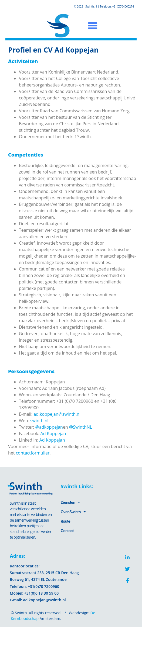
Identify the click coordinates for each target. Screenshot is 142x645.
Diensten (70, 502)
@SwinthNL (80, 427)
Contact (67, 530)
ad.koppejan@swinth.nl (56, 414)
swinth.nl (39, 421)
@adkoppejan (49, 427)
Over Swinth (73, 511)
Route (65, 521)
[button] (92, 25)
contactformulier (33, 453)
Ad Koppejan (53, 433)
